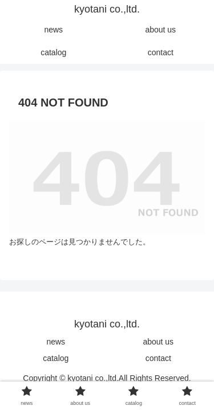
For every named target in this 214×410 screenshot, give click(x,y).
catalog (55, 358)
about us (158, 341)
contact (158, 358)
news (55, 341)
